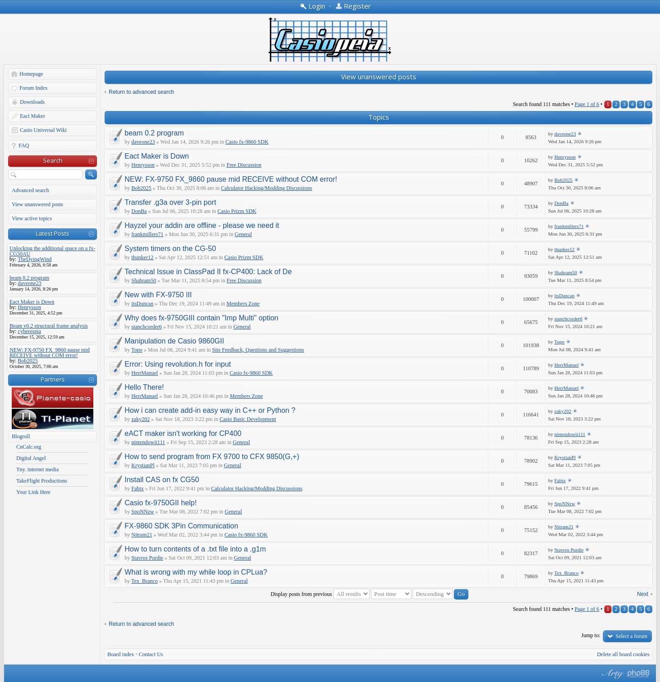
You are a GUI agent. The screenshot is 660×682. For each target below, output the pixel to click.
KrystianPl (142, 465)
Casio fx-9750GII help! (161, 503)
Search (53, 160)
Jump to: (590, 635)
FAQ (24, 145)
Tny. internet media (37, 469)
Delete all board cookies (623, 654)
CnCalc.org (28, 447)
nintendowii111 (148, 442)
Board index (120, 654)
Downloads (32, 102)
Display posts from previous (320, 594)
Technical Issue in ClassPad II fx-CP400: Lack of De (208, 272)
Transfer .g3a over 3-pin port (170, 202)
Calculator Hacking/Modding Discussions (266, 188)
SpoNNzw (142, 511)
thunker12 (142, 257)
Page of (586, 104)
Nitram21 (141, 535)
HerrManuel (144, 373)
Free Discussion (243, 165)
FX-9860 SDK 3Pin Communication (181, 526)
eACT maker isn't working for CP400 (183, 433)
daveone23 (143, 142)
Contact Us (151, 654)
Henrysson (142, 165)
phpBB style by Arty (611, 673)
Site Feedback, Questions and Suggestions (258, 350)
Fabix (137, 488)
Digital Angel (31, 458)
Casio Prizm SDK (236, 211)
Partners (53, 379)
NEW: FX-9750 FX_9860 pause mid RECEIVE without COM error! (231, 179)
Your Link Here (33, 492)
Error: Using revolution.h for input (178, 364)
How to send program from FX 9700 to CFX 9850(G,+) (212, 456)
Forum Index (33, 88)
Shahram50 (143, 280)
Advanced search (30, 190)
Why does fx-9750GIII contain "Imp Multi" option (202, 318)
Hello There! (144, 387)
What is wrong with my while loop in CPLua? (196, 572)
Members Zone (243, 303)
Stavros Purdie (147, 558)
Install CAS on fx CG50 (162, 480)
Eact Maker (32, 116)
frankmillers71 (147, 234)
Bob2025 (141, 188)
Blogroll (21, 436)
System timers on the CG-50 (170, 248)
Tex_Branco (144, 581)
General (243, 234)
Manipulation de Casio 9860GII (174, 341)
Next (642, 594)
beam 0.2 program (154, 133)
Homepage (31, 74)
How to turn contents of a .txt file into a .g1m (195, 549)
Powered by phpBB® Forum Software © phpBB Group (638, 673)
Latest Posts (52, 233)
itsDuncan (142, 303)
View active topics (32, 218)
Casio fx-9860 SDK (246, 142)
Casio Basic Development (248, 419)
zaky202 (140, 419)
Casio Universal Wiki (43, 130)
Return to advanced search (141, 92)
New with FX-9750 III (158, 295)
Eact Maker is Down (157, 156)
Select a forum (631, 636)
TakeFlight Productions (41, 481)
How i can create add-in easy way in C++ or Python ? (210, 410)
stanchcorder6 (146, 327)
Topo (137, 350)
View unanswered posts (37, 204)
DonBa (139, 211)
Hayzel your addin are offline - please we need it (202, 225)
